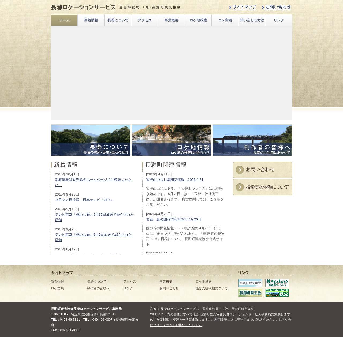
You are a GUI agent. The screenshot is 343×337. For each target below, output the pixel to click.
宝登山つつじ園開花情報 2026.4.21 (174, 180)
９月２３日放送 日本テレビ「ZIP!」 (84, 200)
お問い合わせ (169, 288)
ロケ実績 (225, 20)
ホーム (64, 20)
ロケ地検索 (198, 20)
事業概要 (171, 20)
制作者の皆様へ (98, 288)
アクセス (145, 20)
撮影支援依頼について (212, 288)
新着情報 (91, 20)
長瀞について (117, 20)
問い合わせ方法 (252, 20)
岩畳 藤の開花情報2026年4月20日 (174, 219)
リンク (279, 20)
